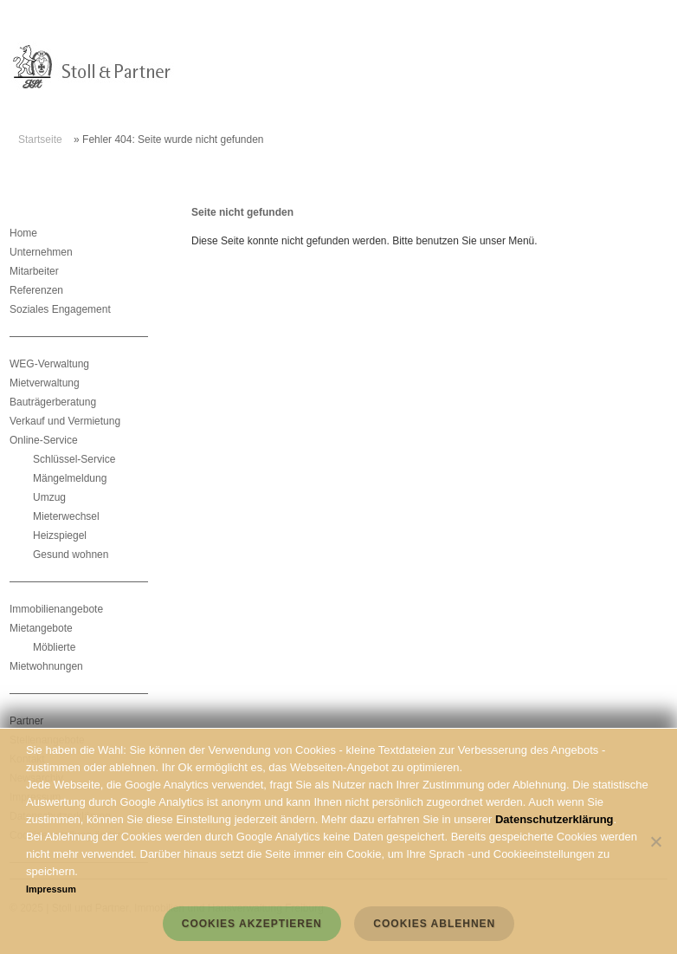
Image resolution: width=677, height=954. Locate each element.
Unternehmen (41, 252)
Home (23, 233)
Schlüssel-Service (74, 459)
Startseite (40, 139)
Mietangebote (41, 628)
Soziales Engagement (60, 309)
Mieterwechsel (66, 516)
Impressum (51, 889)
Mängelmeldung (69, 478)
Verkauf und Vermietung (65, 421)
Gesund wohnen (70, 554)
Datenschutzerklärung (554, 819)
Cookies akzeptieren (252, 924)
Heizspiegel (60, 535)
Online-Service (44, 440)
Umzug (49, 497)
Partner (26, 721)
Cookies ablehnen (434, 924)
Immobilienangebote (56, 609)
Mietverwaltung (45, 383)
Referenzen (36, 290)
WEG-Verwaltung (49, 364)
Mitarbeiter (34, 271)
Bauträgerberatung (53, 402)
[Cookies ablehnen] (655, 841)
